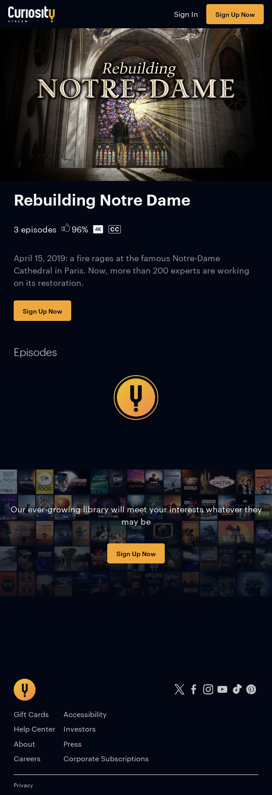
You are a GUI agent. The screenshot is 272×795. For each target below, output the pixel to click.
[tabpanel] (136, 397)
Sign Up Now (235, 14)
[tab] (35, 352)
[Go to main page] (31, 14)
